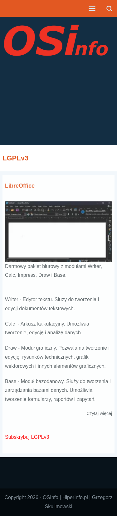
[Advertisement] (58, 110)
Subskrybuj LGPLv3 (27, 437)
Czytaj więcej (99, 413)
